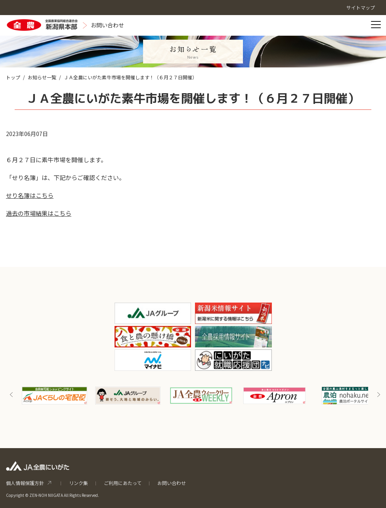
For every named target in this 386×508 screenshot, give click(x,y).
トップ (13, 77)
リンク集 (78, 482)
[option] (54, 395)
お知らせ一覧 (42, 77)
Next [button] (378, 394)
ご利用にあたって (122, 482)
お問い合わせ (171, 482)
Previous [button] (11, 394)
